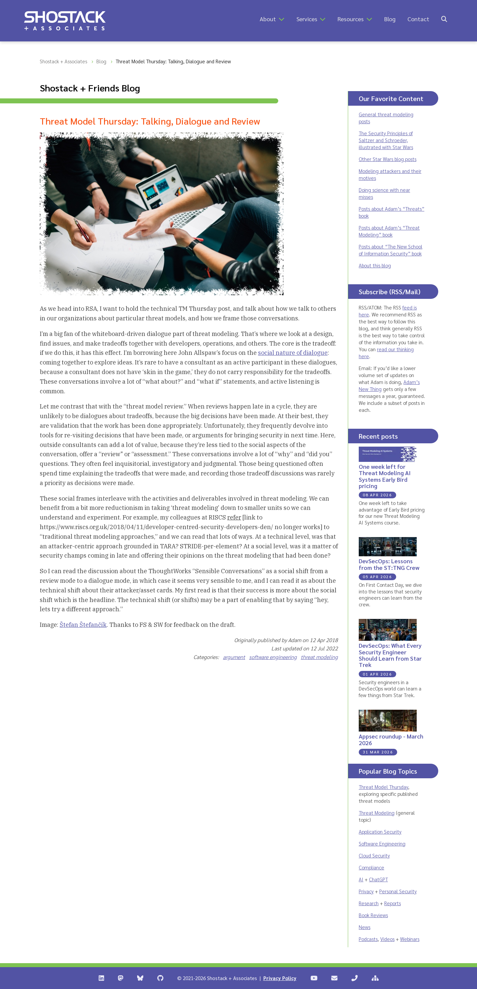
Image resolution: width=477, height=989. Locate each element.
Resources (351, 19)
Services (306, 19)
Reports (392, 903)
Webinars (409, 939)
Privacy (366, 891)
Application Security (380, 831)
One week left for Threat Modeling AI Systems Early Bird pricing (385, 476)
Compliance (371, 867)
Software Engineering (382, 843)
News (364, 927)
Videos (387, 939)
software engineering (273, 656)
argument (234, 656)
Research (369, 903)
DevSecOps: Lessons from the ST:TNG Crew (389, 564)
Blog (390, 19)
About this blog (375, 265)
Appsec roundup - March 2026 (391, 739)
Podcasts (368, 939)
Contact (418, 19)
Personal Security (398, 891)
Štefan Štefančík (83, 625)
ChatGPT (378, 879)
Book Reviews (373, 915)
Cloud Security (374, 855)
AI (361, 879)
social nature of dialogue (293, 353)
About (268, 19)
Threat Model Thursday (383, 787)
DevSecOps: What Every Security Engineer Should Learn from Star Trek (390, 654)
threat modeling (319, 656)
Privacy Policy (279, 978)
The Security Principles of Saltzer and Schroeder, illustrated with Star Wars (386, 140)
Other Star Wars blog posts (387, 159)
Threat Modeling (377, 812)
